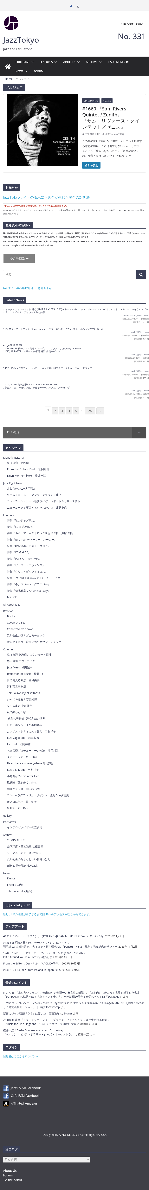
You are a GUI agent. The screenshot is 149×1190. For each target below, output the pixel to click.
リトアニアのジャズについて (24, 853)
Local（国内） (137, 332)
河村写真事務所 (16, 686)
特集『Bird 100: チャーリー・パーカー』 (32, 539)
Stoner (68, 1013)
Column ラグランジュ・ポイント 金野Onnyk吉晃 (38, 795)
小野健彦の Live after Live (23, 776)
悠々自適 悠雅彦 (18, 463)
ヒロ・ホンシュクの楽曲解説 (24, 725)
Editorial (22, 62)
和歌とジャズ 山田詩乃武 (23, 789)
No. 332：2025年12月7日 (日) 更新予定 (27, 288)
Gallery (7, 815)
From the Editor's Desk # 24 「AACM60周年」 (32, 963)
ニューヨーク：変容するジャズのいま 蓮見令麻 (37, 507)
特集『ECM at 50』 (19, 552)
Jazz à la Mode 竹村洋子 (23, 770)
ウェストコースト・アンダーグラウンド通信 (34, 495)
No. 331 (132, 36)
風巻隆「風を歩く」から (22, 782)
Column (8, 649)
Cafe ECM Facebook (25, 1096)
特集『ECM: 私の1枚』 (21, 527)
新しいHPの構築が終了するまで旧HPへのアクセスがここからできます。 (47, 914)
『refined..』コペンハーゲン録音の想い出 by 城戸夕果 (36, 1003)
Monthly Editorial (13, 457)
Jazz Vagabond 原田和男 (23, 738)
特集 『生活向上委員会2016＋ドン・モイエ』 (35, 578)
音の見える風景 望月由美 (23, 680)
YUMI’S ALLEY (15, 840)
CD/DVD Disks (91, 100)
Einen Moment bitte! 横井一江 (26, 475)
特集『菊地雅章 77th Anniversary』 (28, 590)
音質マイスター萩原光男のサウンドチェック (34, 642)
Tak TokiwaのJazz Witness (23, 693)
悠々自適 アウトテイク (21, 661)
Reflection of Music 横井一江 (26, 674)
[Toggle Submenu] (139, 432)
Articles (69, 62)
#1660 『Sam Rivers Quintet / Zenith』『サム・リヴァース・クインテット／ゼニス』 (111, 117)
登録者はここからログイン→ (20, 1056)
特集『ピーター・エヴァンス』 (26, 565)
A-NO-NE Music (69, 1135)
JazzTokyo (21, 39)
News (19, 71)
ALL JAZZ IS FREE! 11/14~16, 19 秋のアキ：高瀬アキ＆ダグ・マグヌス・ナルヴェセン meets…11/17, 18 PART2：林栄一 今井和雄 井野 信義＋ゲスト (43, 348)
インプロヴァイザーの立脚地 (24, 827)
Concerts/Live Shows (20, 629)
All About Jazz (11, 604)
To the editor (12, 1180)
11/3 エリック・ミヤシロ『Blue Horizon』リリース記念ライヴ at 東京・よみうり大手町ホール (53, 329)
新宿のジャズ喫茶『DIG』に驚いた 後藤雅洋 (31, 1013)
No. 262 (107, 100)
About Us (10, 1170)
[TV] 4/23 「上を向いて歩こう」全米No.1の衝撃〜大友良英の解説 (43, 992)
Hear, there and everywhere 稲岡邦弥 (30, 763)
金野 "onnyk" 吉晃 (114, 134)
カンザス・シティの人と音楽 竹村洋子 (31, 731)
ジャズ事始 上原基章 (19, 706)
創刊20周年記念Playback (22, 865)
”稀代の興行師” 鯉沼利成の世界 (26, 718)
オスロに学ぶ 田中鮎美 (22, 801)
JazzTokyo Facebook (26, 1088)
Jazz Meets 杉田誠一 (19, 667)
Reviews (8, 611)
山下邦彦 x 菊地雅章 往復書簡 (25, 846)
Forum (38, 71)
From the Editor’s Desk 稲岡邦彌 (28, 469)
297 (90, 411)
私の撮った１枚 (16, 712)
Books (11, 616)
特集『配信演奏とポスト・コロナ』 (28, 546)
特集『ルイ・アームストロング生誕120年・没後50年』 (40, 533)
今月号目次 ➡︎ (19, 258)
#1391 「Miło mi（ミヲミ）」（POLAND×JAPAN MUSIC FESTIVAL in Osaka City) (54, 936)
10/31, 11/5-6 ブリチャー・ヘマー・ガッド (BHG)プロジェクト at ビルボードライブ (47, 368)
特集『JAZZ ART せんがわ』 (24, 559)
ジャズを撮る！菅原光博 (22, 699)
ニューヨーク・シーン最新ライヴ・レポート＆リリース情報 (43, 501)
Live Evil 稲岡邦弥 (18, 744)
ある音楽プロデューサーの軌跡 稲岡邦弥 (33, 750)
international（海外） (133, 315)
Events (11, 878)
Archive (91, 62)
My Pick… (13, 597)
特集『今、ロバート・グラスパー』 (28, 584)
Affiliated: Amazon (24, 1103)
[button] (31, 62)
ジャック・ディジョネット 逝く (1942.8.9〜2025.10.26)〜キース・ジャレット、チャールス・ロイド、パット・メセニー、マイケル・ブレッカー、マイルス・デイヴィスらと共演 (75, 311)
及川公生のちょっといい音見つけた (28, 859)
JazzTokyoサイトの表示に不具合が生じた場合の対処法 (46, 197)
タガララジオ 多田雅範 (22, 757)
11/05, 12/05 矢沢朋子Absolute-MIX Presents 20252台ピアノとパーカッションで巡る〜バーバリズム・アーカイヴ (36, 386)
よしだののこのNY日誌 (21, 488)
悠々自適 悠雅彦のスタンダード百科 (29, 654)
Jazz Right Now (12, 483)
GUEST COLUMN (18, 808)
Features (46, 62)
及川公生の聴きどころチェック (26, 635)
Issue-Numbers (118, 62)
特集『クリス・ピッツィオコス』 (27, 571)
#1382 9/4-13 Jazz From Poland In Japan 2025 (32, 970)
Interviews (9, 822)
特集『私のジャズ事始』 (22, 520)
